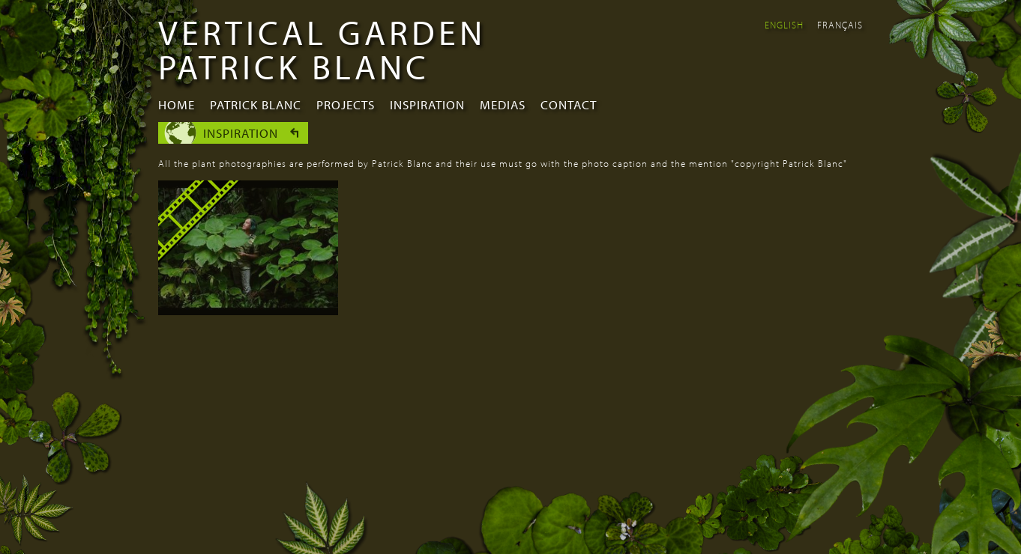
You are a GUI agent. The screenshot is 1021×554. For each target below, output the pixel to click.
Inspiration (427, 104)
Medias (502, 104)
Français (840, 25)
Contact (568, 104)
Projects (345, 104)
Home (176, 104)
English (784, 25)
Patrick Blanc (255, 104)
